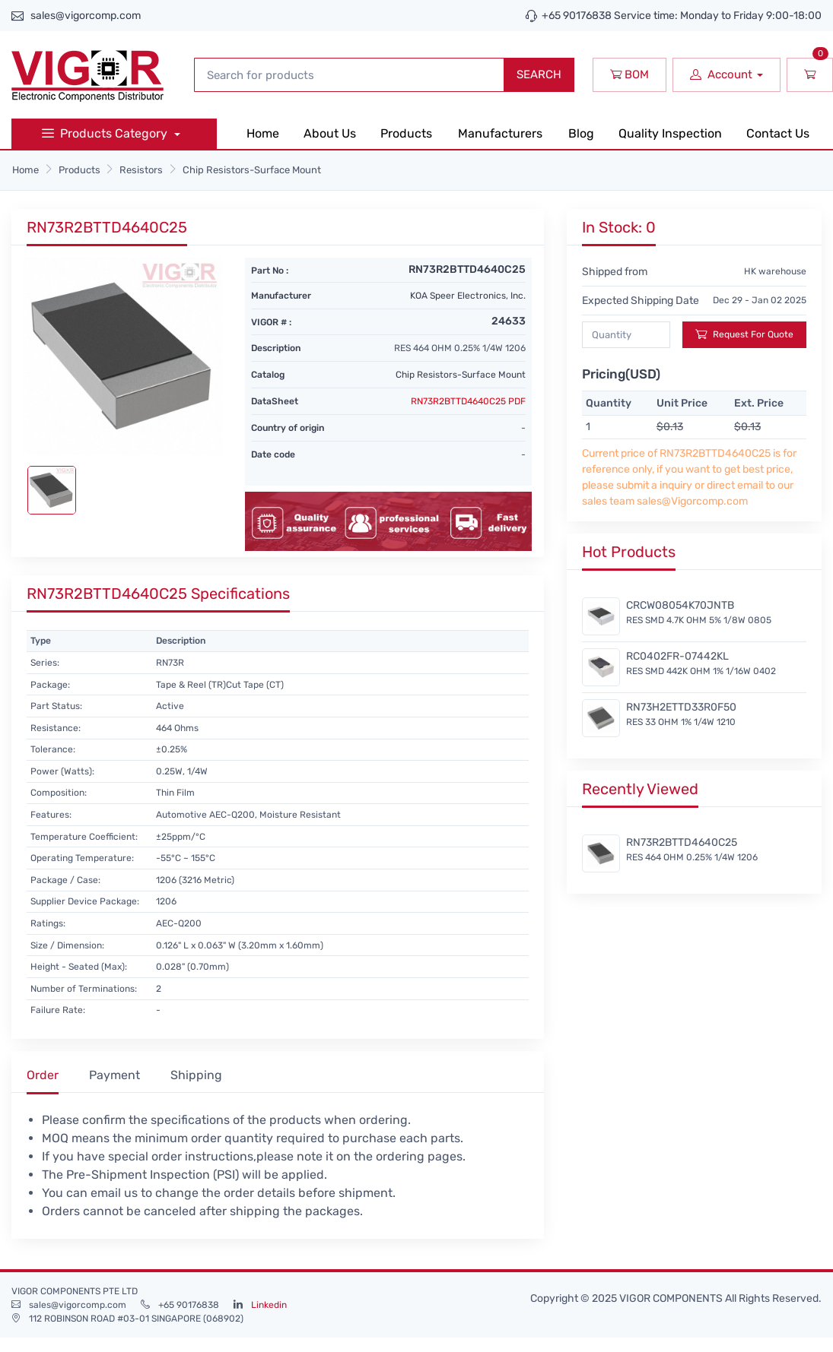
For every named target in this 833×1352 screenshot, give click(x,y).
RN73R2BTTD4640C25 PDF (468, 401)
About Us (330, 133)
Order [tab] (43, 1075)
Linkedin (269, 1305)
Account (721, 74)
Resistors (141, 170)
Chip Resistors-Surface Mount (252, 170)
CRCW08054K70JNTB (680, 605)
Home (262, 133)
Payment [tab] (114, 1075)
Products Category (106, 133)
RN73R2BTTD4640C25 (681, 842)
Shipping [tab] (196, 1075)
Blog (581, 133)
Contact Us (777, 133)
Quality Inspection (670, 133)
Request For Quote (744, 334)
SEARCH (539, 74)
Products (406, 133)
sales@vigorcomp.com (85, 15)
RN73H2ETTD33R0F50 (681, 707)
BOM (629, 74)
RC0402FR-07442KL (677, 656)
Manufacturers (500, 133)
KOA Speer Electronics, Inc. (468, 295)
